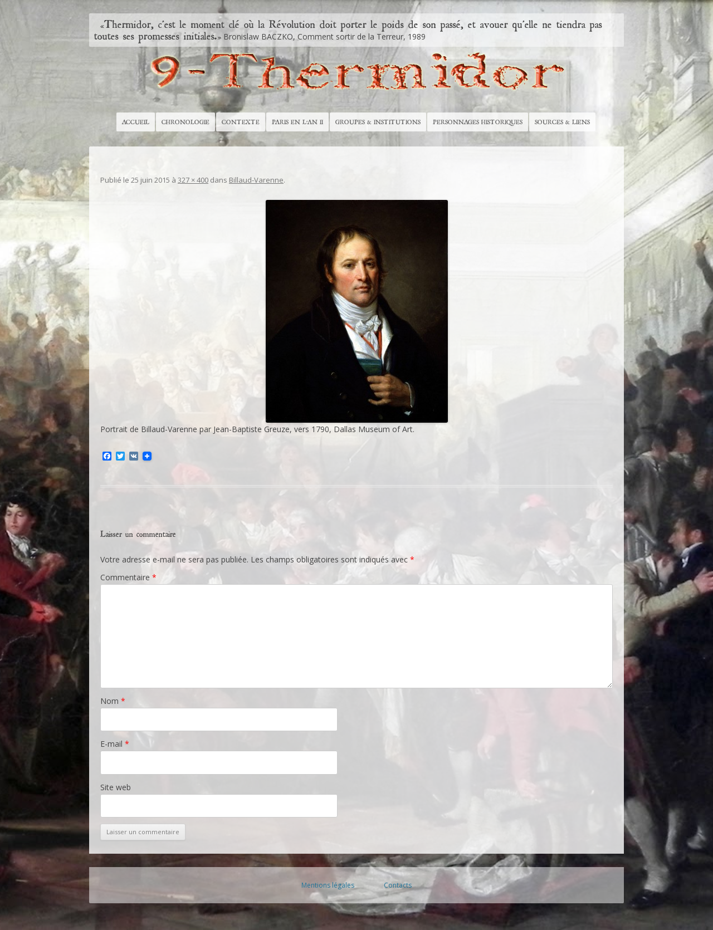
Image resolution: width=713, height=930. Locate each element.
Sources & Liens (562, 122)
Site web (115, 787)
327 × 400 (193, 180)
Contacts (398, 885)
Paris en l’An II (297, 122)
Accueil (135, 122)
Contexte (241, 122)
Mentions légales (327, 885)
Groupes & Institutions (378, 122)
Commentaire (128, 577)
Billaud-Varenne (256, 180)
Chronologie (185, 122)
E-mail (114, 743)
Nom (112, 701)
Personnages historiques (477, 122)
